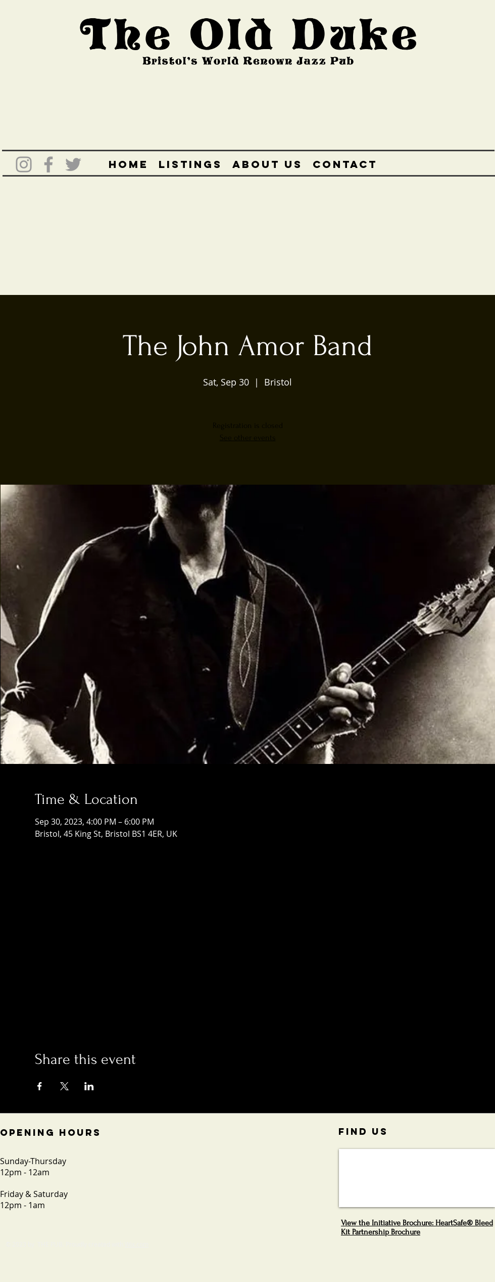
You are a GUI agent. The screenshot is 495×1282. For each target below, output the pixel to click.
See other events (248, 437)
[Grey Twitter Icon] (73, 164)
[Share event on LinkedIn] (89, 1086)
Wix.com (136, 1244)
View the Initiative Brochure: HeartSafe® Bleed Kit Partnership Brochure (417, 1227)
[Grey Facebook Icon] (48, 164)
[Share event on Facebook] (39, 1086)
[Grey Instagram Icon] (23, 164)
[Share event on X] (64, 1086)
